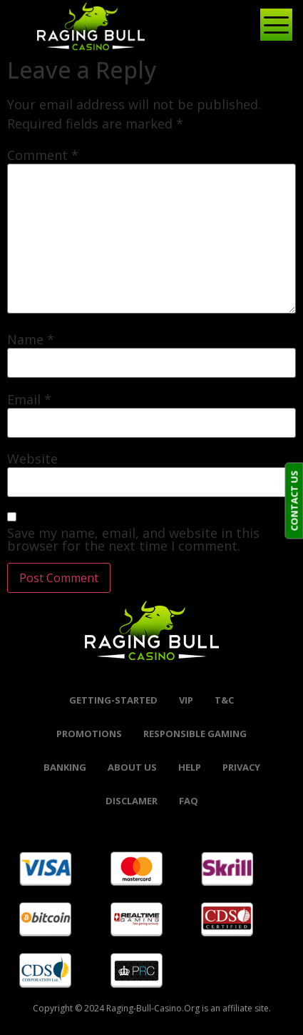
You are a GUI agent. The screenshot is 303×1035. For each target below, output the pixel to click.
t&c (224, 700)
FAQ (188, 800)
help (189, 767)
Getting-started (113, 700)
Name (30, 339)
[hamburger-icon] (271, 26)
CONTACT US (293, 501)
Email (29, 399)
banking (64, 767)
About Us (132, 767)
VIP (186, 700)
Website (32, 458)
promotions (89, 733)
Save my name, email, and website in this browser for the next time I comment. (133, 539)
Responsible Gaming (195, 733)
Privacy (241, 767)
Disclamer (132, 800)
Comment (42, 155)
